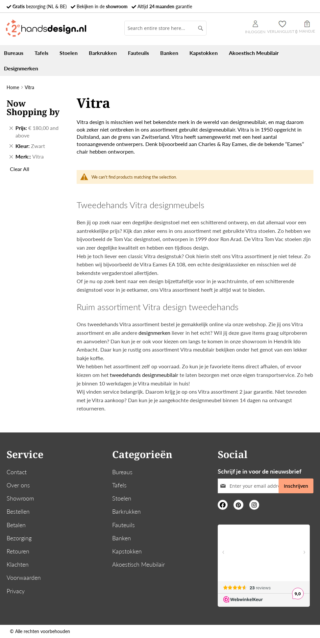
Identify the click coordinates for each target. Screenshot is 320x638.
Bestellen (18, 511)
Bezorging (19, 538)
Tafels (119, 485)
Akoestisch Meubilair (138, 564)
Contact (17, 472)
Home (13, 87)
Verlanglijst (282, 31)
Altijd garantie (164, 6)
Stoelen (121, 498)
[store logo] (46, 28)
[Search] (200, 28)
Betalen (16, 524)
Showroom (20, 498)
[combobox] (165, 28)
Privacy (16, 591)
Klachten (18, 564)
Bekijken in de (102, 6)
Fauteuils (123, 524)
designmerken (153, 333)
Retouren (18, 551)
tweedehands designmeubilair (144, 375)
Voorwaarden (24, 577)
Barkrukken (126, 511)
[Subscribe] (296, 485)
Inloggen (255, 27)
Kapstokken (127, 551)
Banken (121, 538)
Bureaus (122, 472)
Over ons (18, 485)
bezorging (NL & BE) (39, 6)
